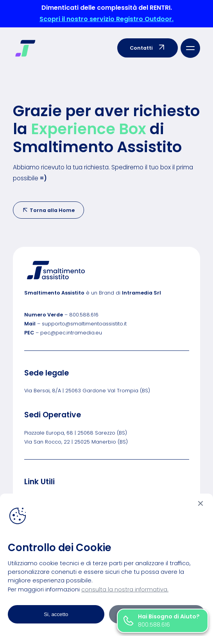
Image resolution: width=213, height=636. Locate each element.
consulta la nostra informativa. (124, 589)
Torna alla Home (48, 210)
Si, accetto (56, 614)
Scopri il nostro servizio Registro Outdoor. (106, 18)
